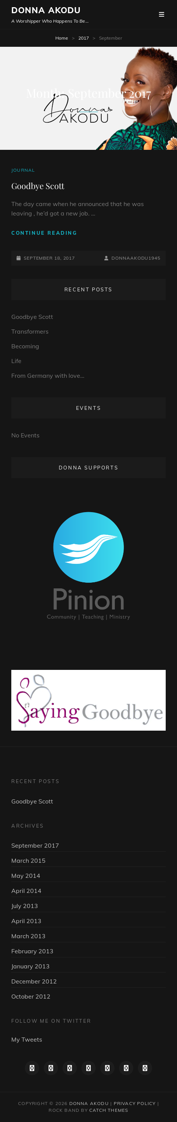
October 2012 (30, 996)
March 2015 (28, 860)
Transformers (30, 331)
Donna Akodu (46, 10)
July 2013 (24, 906)
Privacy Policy (135, 1103)
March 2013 (28, 936)
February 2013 (32, 951)
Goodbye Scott (37, 185)
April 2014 (26, 890)
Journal (23, 170)
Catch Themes (108, 1110)
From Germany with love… (47, 375)
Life (16, 361)
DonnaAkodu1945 (135, 258)
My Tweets (26, 1039)
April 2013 (26, 921)
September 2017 (35, 845)
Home (61, 38)
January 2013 (30, 966)
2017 (83, 38)
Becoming (25, 346)
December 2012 (34, 981)
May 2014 (25, 875)
